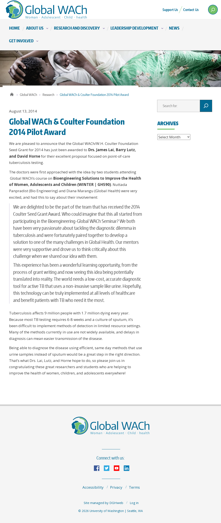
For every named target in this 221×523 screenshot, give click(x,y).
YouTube (118, 468)
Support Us (170, 10)
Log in (134, 503)
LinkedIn (128, 468)
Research (48, 95)
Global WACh (28, 95)
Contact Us (191, 10)
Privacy (116, 487)
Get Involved (21, 40)
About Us (34, 27)
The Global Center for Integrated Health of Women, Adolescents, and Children (48, 9)
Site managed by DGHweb (103, 503)
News (174, 27)
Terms (134, 487)
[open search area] (213, 9)
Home (14, 27)
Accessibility (93, 487)
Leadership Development (134, 27)
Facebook (98, 468)
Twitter (108, 468)
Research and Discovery (77, 27)
